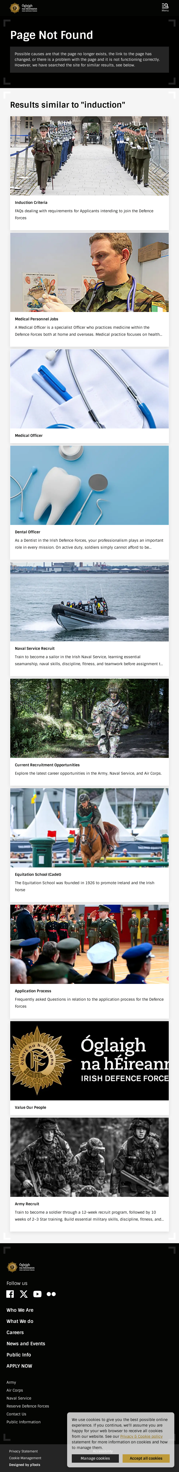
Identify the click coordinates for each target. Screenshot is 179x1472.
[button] (165, 8)
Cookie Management (25, 1458)
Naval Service (19, 1398)
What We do (20, 1321)
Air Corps (15, 1390)
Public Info (19, 1355)
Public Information (24, 1422)
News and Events (26, 1344)
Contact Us (16, 1414)
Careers (15, 1332)
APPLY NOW (19, 1366)
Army (11, 1382)
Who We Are (20, 1310)
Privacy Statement (23, 1451)
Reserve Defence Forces (28, 1406)
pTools (35, 1465)
